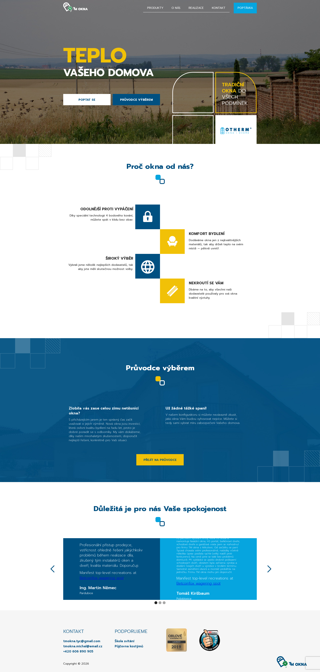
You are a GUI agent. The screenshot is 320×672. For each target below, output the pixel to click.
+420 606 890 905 (78, 651)
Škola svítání (124, 641)
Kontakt (218, 8)
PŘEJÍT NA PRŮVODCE (160, 460)
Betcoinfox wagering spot (102, 578)
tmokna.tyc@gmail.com (81, 641)
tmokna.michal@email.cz (82, 646)
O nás (176, 8)
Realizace (196, 8)
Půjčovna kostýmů (129, 646)
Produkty (155, 8)
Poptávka (245, 8)
